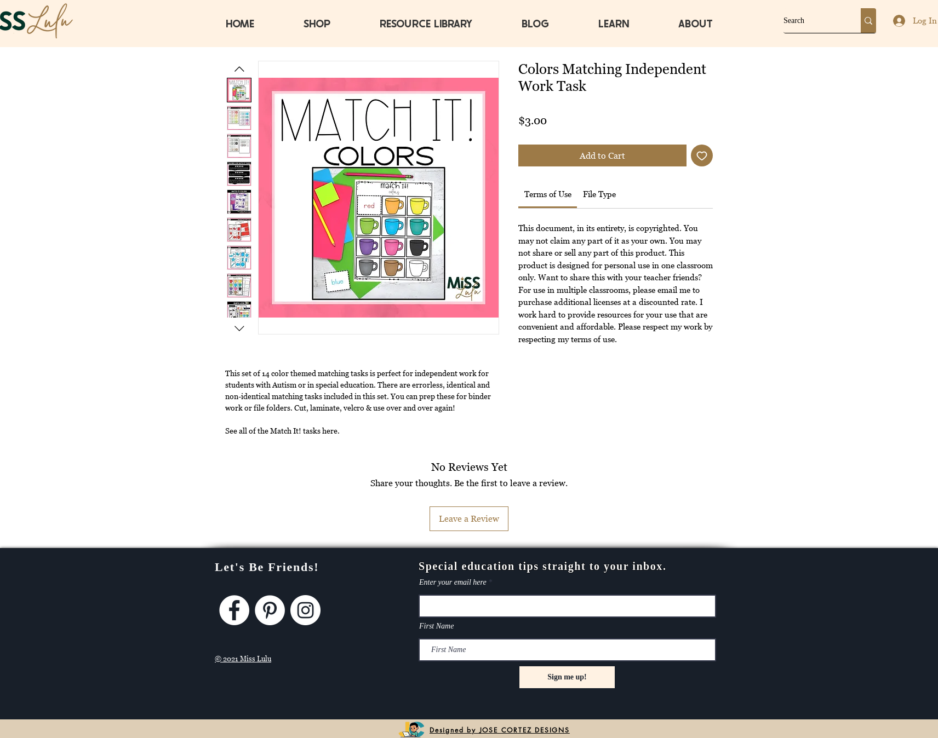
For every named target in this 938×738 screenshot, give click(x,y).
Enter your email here (453, 582)
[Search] (810, 20)
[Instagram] (305, 610)
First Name (436, 626)
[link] (547, 194)
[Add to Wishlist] (702, 155)
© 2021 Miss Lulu (243, 658)
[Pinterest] (270, 610)
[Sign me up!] (567, 677)
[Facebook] (234, 610)
